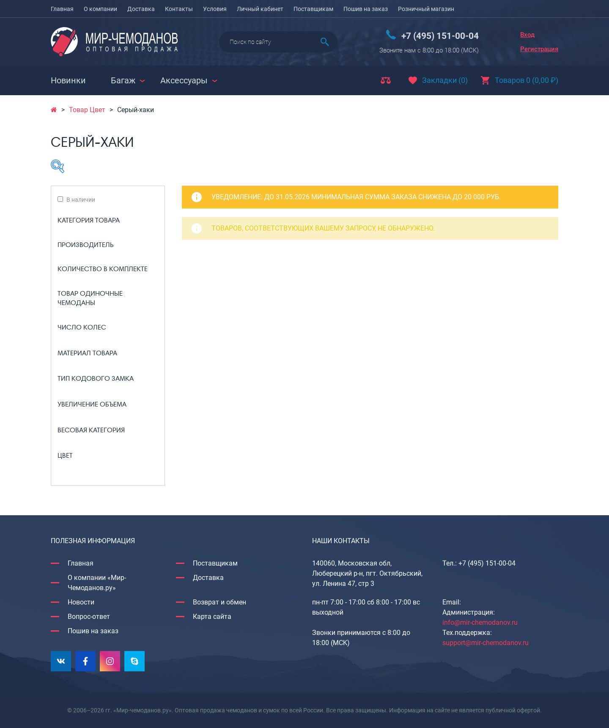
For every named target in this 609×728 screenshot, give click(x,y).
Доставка (141, 8)
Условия (215, 8)
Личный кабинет (260, 8)
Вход (527, 34)
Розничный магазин (426, 8)
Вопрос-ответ (89, 617)
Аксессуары (184, 80)
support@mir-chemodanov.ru (485, 643)
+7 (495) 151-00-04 (440, 36)
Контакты (179, 8)
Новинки (68, 80)
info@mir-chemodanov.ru (480, 622)
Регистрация (539, 49)
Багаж (123, 80)
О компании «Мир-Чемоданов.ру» (97, 583)
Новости (81, 602)
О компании (100, 8)
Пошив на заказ (365, 8)
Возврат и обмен (219, 602)
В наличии (80, 199)
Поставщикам (313, 8)
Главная (62, 8)
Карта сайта (212, 617)
